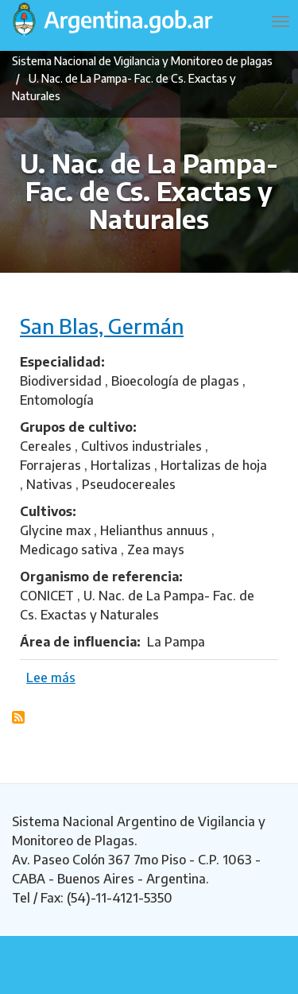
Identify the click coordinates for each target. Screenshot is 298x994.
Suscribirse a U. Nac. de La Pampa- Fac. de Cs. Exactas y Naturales (18, 717)
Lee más (50, 677)
